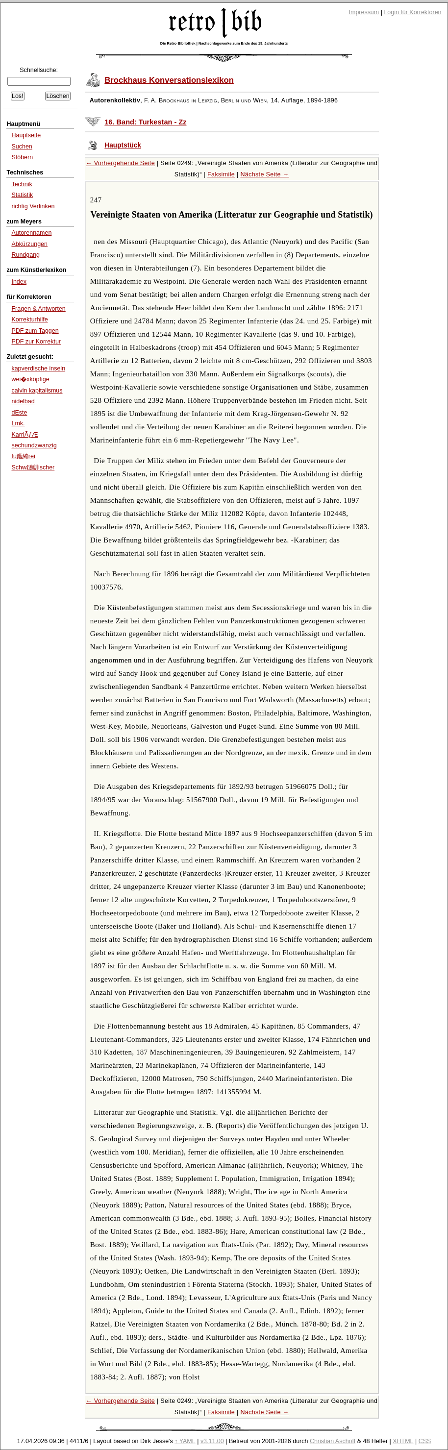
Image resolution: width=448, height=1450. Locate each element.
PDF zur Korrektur (36, 341)
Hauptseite (26, 135)
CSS (425, 1441)
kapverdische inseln (38, 368)
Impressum (364, 12)
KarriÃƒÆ (24, 434)
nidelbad (22, 401)
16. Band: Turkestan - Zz (145, 122)
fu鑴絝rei (23, 456)
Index (18, 281)
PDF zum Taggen (34, 330)
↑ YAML (185, 1441)
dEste (19, 412)
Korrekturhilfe (29, 319)
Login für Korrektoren (412, 12)
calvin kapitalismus (36, 390)
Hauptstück (122, 145)
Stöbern (22, 157)
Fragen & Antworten (38, 308)
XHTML (403, 1441)
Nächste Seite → (264, 174)
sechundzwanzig (33, 445)
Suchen (21, 146)
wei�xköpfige (30, 379)
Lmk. (18, 423)
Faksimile (221, 174)
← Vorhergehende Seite (120, 163)
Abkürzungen (29, 244)
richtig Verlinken (32, 206)
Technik (21, 184)
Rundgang (25, 254)
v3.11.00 (212, 1441)
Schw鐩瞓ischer (32, 467)
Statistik (22, 195)
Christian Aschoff (332, 1441)
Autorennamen (31, 232)
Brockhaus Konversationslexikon (169, 80)
